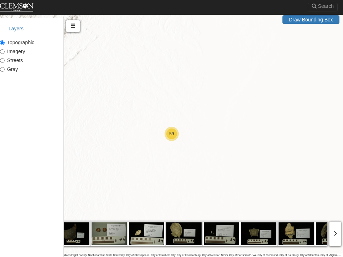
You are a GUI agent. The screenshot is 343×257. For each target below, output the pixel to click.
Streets (11, 60)
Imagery (12, 51)
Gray (9, 69)
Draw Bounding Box (311, 19)
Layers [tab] (16, 28)
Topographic (17, 42)
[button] (172, 134)
